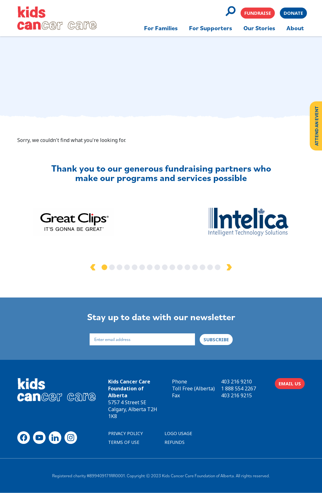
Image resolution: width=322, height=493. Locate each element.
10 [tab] (172, 267)
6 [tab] (142, 267)
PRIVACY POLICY (125, 433)
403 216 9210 (236, 381)
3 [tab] (119, 267)
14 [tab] (202, 267)
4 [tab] (127, 267)
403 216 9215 (236, 395)
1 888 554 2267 (238, 388)
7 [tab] (150, 267)
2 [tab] (112, 267)
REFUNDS (174, 442)
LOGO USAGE (178, 433)
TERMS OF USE (123, 442)
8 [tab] (157, 267)
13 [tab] (195, 267)
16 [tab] (217, 267)
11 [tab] (180, 267)
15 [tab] (210, 267)
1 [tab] (104, 267)
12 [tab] (187, 267)
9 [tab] (165, 267)
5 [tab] (134, 267)
